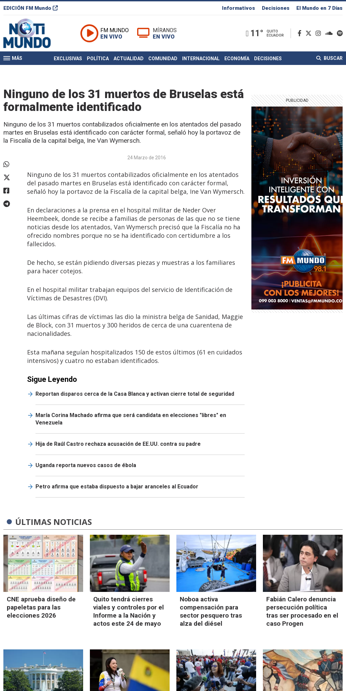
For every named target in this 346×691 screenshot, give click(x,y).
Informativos (238, 8)
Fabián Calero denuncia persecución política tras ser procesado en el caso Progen (302, 611)
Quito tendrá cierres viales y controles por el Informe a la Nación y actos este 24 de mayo (128, 611)
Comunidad (162, 58)
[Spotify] (340, 33)
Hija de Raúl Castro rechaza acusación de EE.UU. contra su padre (118, 444)
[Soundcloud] (330, 33)
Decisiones (276, 8)
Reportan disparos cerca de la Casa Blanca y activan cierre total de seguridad (134, 394)
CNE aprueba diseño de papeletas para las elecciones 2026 (41, 607)
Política (98, 58)
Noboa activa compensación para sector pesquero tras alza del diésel (211, 611)
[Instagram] (320, 33)
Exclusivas (68, 58)
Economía (236, 58)
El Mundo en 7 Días (319, 8)
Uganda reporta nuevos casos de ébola (85, 465)
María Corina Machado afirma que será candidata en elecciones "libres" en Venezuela (130, 419)
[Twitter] (309, 33)
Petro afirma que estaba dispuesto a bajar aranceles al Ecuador (116, 486)
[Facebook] (301, 33)
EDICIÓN (30, 8)
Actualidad (129, 58)
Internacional (201, 58)
